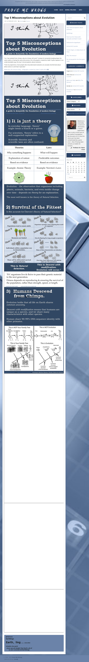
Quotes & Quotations (77, 113)
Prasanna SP (70, 89)
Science (28, 21)
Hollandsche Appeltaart (73, 42)
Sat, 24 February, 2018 (10, 21)
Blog (61, 10)
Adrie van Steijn (71, 80)
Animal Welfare (71, 10)
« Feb (68, 174)
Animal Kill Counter (72, 46)
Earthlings (69, 33)
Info (81, 10)
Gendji (21, 21)
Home (56, 10)
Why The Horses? (71, 55)
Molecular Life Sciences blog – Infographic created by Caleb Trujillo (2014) (26, 69)
